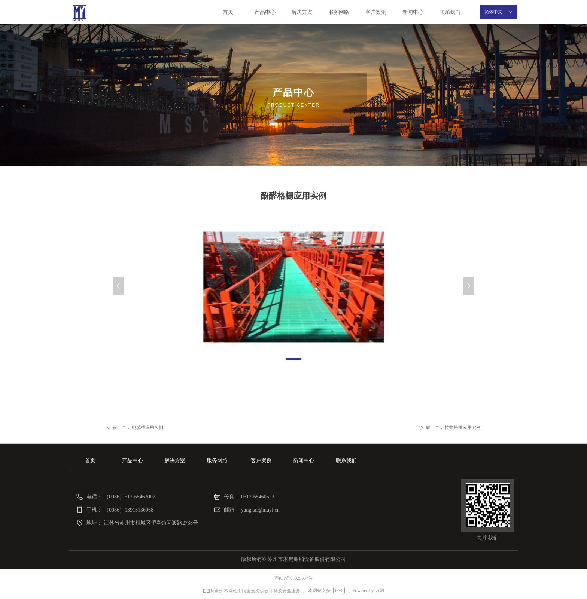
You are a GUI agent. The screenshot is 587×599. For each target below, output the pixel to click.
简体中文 (493, 12)
